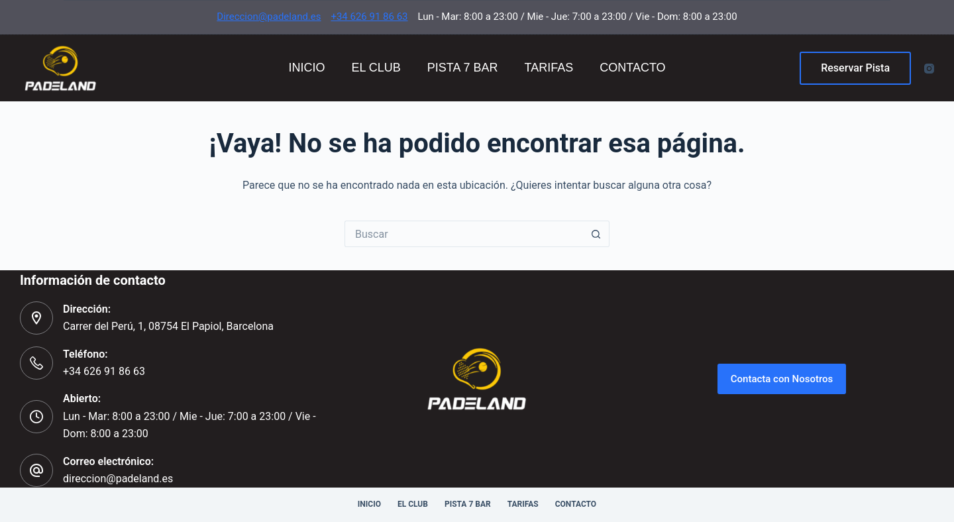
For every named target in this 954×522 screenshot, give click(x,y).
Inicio (306, 67)
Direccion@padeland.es (269, 17)
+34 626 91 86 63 (369, 17)
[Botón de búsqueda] (596, 234)
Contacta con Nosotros (782, 379)
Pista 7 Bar (462, 67)
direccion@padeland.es (118, 478)
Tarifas (549, 67)
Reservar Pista (855, 68)
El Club (375, 67)
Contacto (632, 67)
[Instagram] (929, 69)
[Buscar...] (463, 234)
